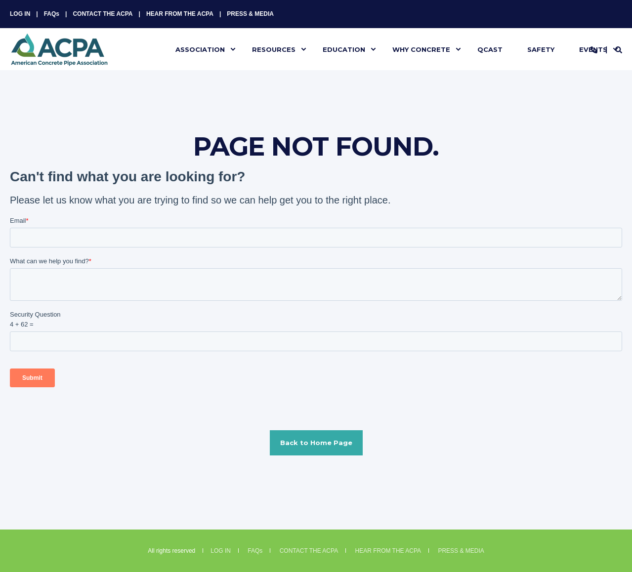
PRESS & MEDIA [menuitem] (250, 14)
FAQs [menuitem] (51, 14)
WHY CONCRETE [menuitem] (421, 49)
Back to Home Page (316, 443)
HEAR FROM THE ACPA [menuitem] (179, 14)
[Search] (618, 49)
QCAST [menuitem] (490, 49)
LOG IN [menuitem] (20, 14)
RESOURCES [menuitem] (273, 49)
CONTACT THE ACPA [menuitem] (102, 14)
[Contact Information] (593, 49)
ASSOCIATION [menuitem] (200, 49)
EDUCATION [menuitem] (344, 49)
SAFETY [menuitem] (540, 49)
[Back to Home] (59, 60)
